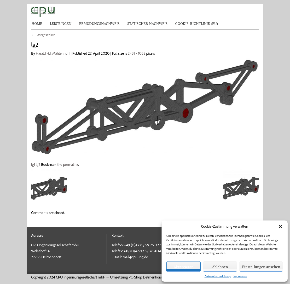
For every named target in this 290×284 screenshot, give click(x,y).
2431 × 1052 (136, 53)
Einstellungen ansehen (261, 266)
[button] (280, 226)
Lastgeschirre (43, 35)
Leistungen (60, 23)
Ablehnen (220, 266)
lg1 (33, 164)
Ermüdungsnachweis (99, 23)
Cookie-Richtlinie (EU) (196, 23)
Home (37, 23)
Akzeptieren (183, 266)
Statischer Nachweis (147, 23)
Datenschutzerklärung (217, 276)
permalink (70, 164)
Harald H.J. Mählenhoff (53, 53)
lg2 (38, 164)
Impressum (240, 276)
